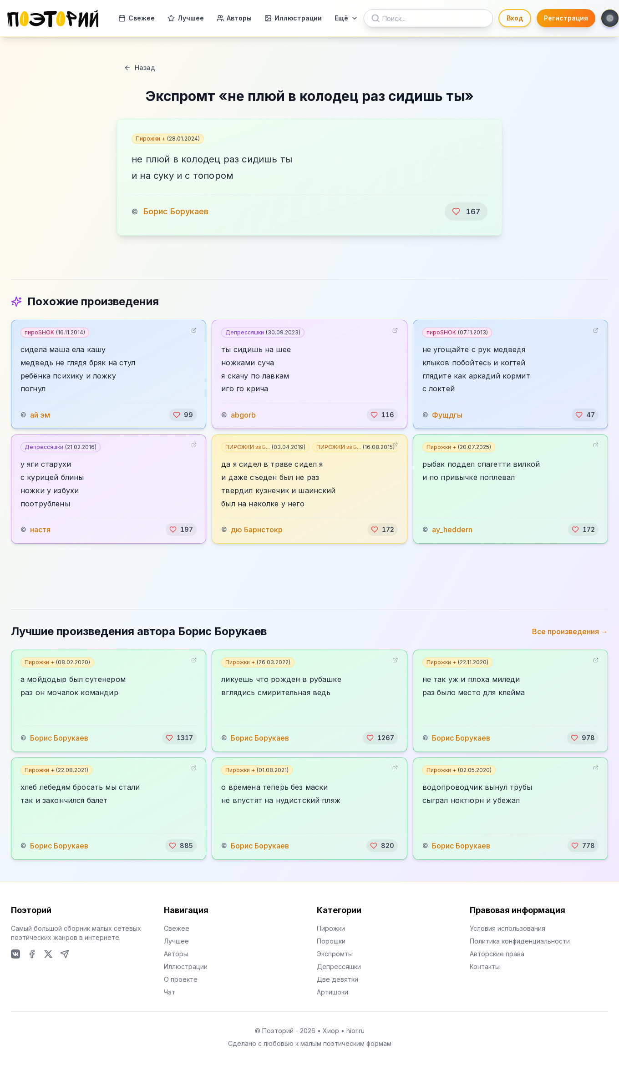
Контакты (485, 966)
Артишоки (332, 992)
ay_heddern (452, 529)
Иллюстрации (293, 18)
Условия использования (507, 928)
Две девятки (337, 979)
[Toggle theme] (610, 18)
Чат (169, 992)
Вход (515, 18)
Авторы (234, 18)
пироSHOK (55, 332)
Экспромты (335, 954)
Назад (139, 67)
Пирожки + (168, 138)
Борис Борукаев (175, 211)
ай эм (40, 414)
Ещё (346, 18)
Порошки (331, 941)
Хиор (331, 1031)
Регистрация (566, 18)
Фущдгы (447, 414)
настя (40, 529)
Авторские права (497, 954)
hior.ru (355, 1031)
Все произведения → (570, 631)
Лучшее (185, 18)
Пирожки (331, 928)
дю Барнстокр (257, 529)
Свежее (136, 18)
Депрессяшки (262, 332)
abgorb (243, 414)
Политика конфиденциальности (520, 941)
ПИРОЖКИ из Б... (265, 447)
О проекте (181, 979)
